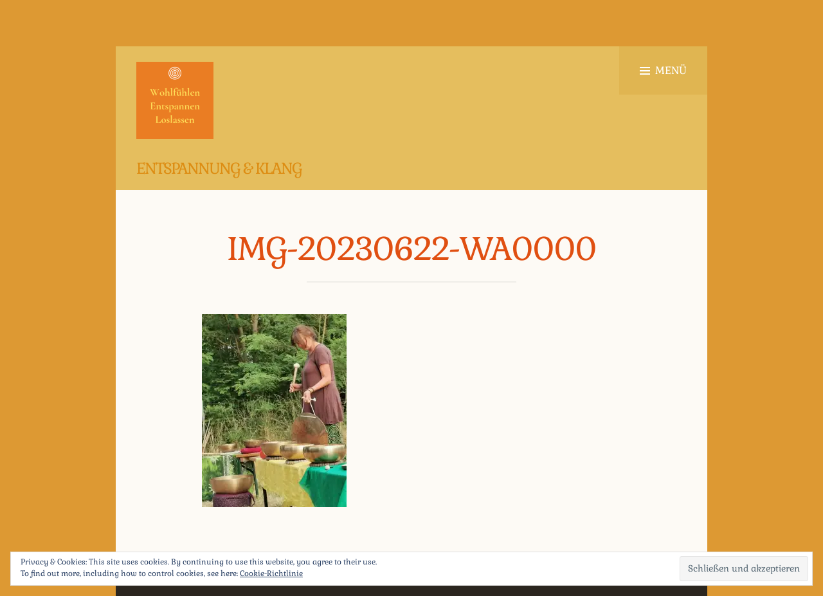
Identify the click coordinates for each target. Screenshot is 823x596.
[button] (174, 100)
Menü (663, 70)
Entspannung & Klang (219, 168)
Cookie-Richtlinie (271, 573)
